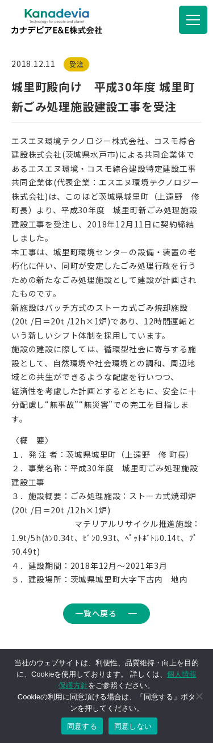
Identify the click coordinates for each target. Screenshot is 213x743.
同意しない (133, 726)
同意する (82, 726)
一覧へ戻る (96, 613)
